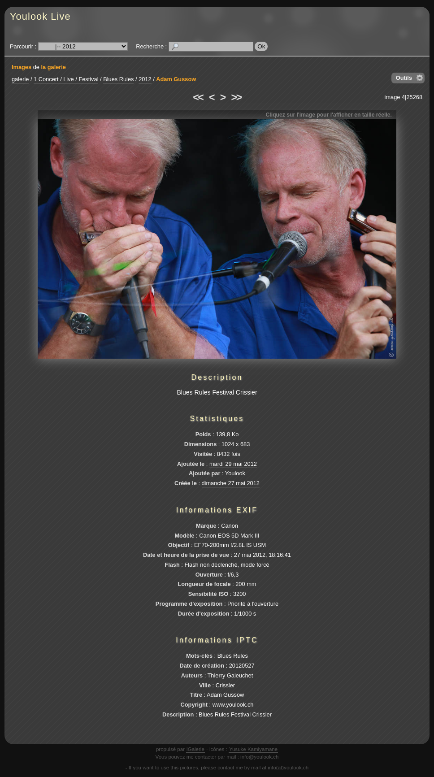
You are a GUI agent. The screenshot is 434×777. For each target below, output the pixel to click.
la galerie (53, 67)
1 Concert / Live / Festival (66, 79)
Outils (404, 77)
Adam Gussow (176, 79)
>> (236, 97)
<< (198, 97)
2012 (145, 79)
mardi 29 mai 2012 (233, 463)
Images (21, 67)
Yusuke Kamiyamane (253, 749)
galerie (20, 79)
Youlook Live (40, 16)
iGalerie (195, 749)
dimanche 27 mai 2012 (231, 483)
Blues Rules (118, 79)
